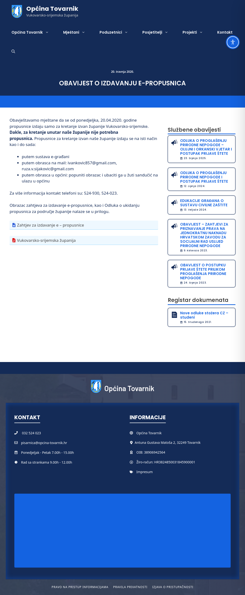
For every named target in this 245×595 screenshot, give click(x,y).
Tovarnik (154, 433)
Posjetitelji (158, 32)
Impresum (144, 472)
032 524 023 (31, 433)
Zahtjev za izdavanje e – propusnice (50, 225)
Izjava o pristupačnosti (172, 587)
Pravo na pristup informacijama (80, 587)
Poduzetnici (117, 32)
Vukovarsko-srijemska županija (46, 240)
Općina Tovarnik (52, 9)
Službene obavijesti (194, 130)
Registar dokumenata (198, 300)
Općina (142, 433)
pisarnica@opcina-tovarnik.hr (44, 442)
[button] (13, 51)
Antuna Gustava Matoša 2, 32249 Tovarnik (167, 442)
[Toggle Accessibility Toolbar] (232, 42)
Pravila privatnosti (130, 587)
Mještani (77, 32)
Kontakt (225, 32)
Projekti (196, 32)
